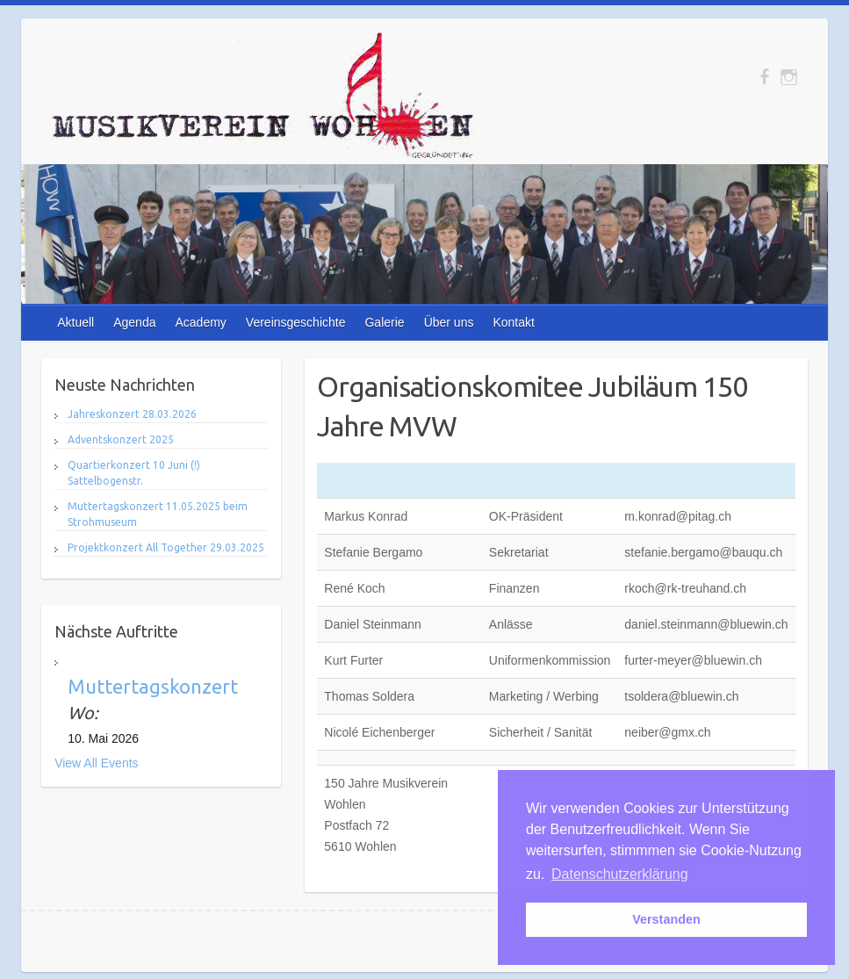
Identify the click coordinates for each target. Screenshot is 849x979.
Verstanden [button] (666, 919)
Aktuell (75, 322)
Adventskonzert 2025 (121, 439)
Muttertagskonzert (153, 686)
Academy (200, 322)
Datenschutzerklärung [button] (619, 874)
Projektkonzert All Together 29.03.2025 (166, 547)
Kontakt (513, 322)
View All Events (96, 763)
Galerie (384, 322)
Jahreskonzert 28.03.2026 (132, 414)
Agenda (134, 322)
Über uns (449, 322)
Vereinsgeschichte (296, 322)
